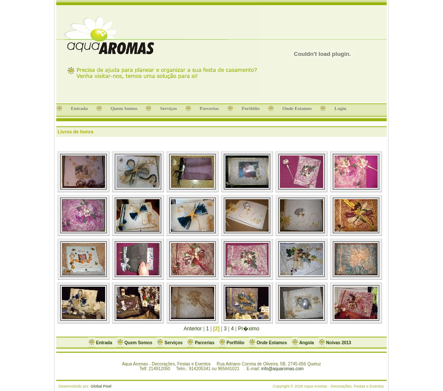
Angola (306, 342)
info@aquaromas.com (282, 368)
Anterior (193, 329)
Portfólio (251, 108)
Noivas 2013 (338, 342)
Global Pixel (101, 386)
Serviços (168, 108)
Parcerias (209, 108)
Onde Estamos (297, 108)
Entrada (79, 108)
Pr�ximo (248, 329)
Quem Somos (124, 108)
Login (340, 108)
